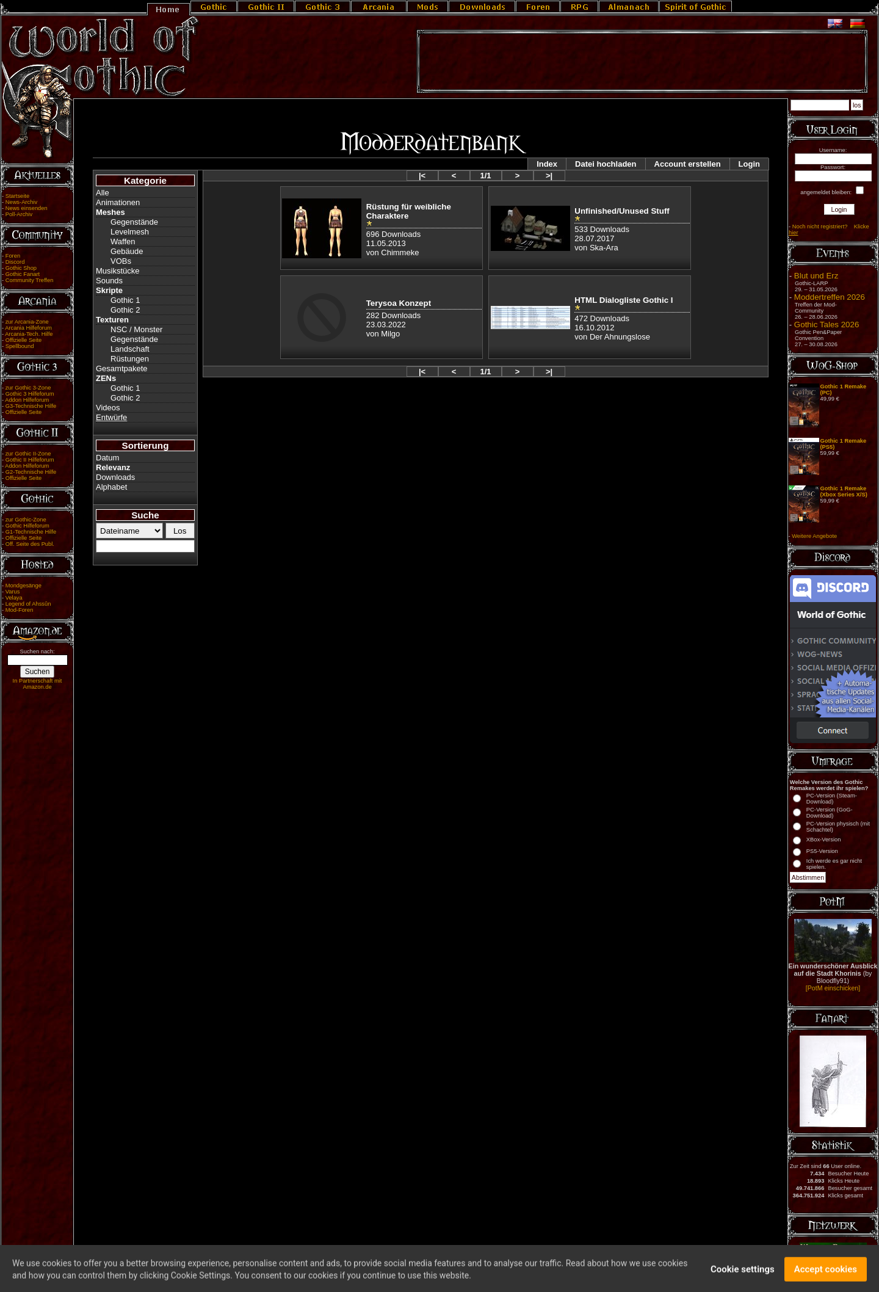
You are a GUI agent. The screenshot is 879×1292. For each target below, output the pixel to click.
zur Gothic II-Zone (28, 454)
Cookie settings (743, 1275)
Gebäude (126, 251)
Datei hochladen (605, 164)
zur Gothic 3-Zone (28, 388)
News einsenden (26, 208)
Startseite (17, 196)
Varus (12, 592)
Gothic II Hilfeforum (29, 460)
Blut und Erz (816, 275)
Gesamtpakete (122, 368)
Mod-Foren (19, 610)
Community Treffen (29, 280)
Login (749, 164)
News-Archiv (21, 202)
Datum (107, 457)
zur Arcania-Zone (27, 322)
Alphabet (111, 487)
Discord (15, 262)
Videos (108, 407)
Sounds (109, 280)
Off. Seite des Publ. (29, 544)
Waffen (122, 241)
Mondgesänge (23, 585)
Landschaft (130, 349)
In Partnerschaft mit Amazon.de (37, 684)
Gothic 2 (125, 309)
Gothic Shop (21, 268)
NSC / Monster (136, 329)
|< (422, 175)
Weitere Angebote (814, 536)
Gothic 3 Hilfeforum (29, 394)
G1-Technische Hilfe (30, 532)
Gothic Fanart (22, 274)
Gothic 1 (125, 300)
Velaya (14, 598)
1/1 (485, 175)
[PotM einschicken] (833, 988)
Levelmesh (129, 231)
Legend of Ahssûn (28, 604)
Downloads (115, 477)
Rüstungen (129, 358)
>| (549, 175)
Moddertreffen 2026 (829, 297)
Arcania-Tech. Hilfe (28, 334)
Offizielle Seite (23, 340)
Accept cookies (825, 1275)
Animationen (118, 202)
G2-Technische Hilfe (30, 472)
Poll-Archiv (19, 214)
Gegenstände (134, 222)
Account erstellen (687, 164)
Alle (102, 192)
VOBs (120, 261)
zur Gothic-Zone (25, 520)
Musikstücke (118, 270)
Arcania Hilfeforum (28, 328)
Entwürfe (111, 417)
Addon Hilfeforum (27, 400)
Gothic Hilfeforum (27, 526)
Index (547, 164)
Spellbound (19, 346)
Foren (12, 256)
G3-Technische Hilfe (30, 406)
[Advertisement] (642, 61)
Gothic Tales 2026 (826, 324)
